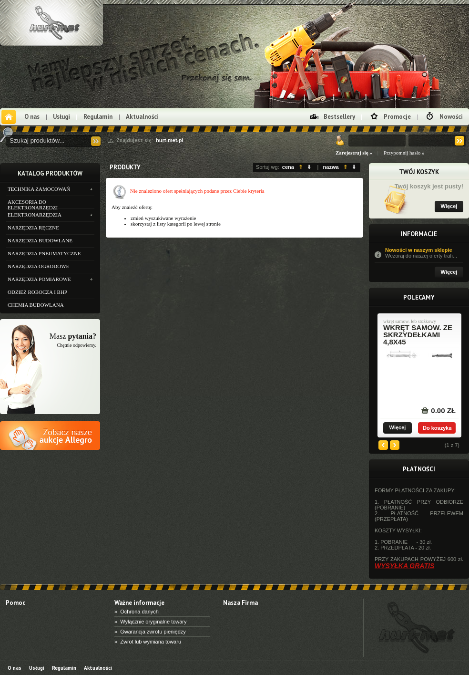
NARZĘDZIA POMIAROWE (39, 279)
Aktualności (142, 117)
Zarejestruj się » (354, 153)
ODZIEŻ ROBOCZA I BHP (37, 292)
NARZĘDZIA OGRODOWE (38, 266)
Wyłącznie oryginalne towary (153, 621)
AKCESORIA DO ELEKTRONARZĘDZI (33, 203)
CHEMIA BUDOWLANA (36, 305)
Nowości (451, 117)
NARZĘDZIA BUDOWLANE (40, 240)
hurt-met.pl (169, 140)
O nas (32, 117)
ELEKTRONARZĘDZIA (34, 215)
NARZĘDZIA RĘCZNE (33, 227)
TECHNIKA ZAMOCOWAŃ (39, 189)
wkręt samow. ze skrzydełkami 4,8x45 (417, 334)
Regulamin (97, 117)
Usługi (61, 117)
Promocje (397, 117)
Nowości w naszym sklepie (424, 253)
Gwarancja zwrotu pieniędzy (153, 631)
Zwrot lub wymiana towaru (150, 641)
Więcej (449, 206)
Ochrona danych (139, 611)
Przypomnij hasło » (404, 153)
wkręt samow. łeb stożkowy (409, 321)
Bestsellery (339, 117)
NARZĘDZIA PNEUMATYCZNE (44, 253)
